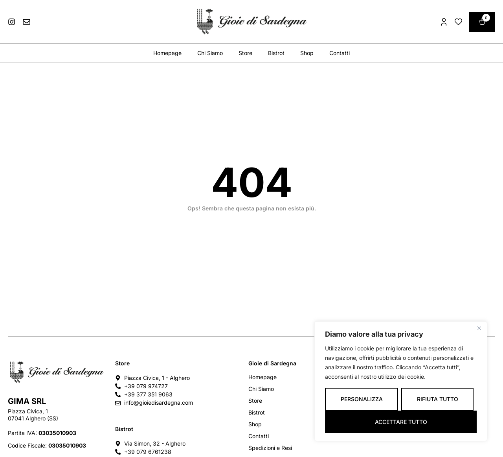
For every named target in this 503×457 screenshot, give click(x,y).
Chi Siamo (210, 53)
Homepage (167, 53)
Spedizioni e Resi (270, 447)
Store (245, 53)
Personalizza (362, 399)
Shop (307, 53)
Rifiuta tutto (437, 399)
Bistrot (276, 53)
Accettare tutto (401, 421)
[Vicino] (479, 328)
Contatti (339, 53)
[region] (400, 381)
